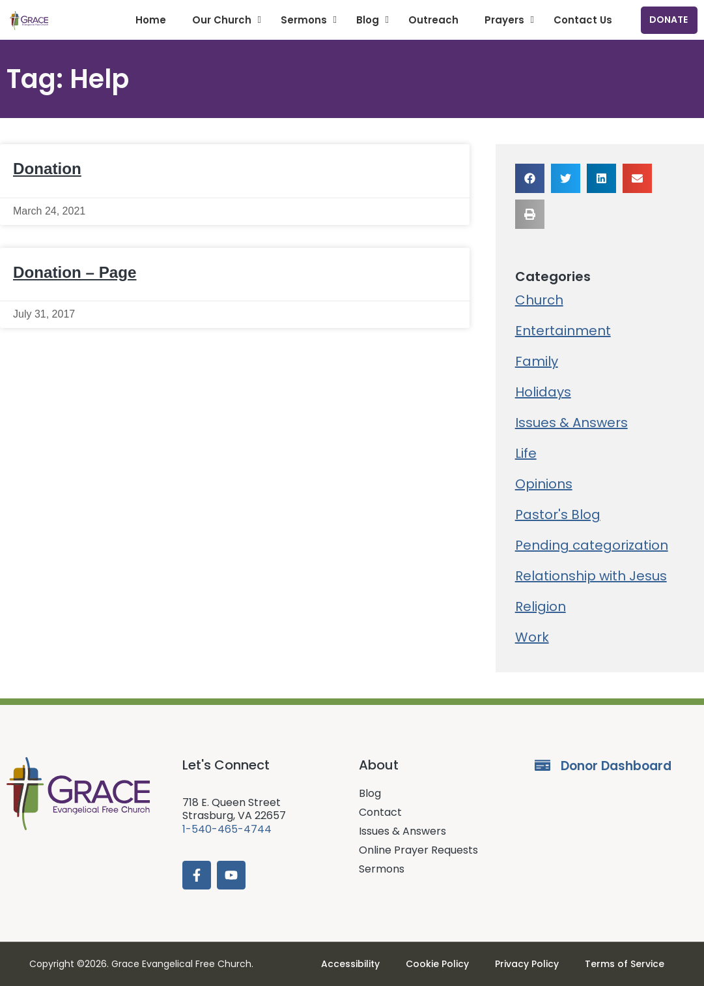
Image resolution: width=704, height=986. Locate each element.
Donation (47, 168)
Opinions (543, 484)
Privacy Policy (527, 963)
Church (539, 300)
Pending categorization (591, 545)
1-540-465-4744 (227, 829)
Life (526, 453)
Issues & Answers (571, 422)
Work (532, 637)
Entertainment (563, 330)
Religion (540, 606)
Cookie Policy (437, 963)
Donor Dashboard (616, 766)
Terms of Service (624, 963)
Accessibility (350, 963)
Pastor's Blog (557, 514)
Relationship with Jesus (591, 576)
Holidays (543, 392)
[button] (529, 178)
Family (536, 361)
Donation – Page (75, 272)
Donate (668, 19)
